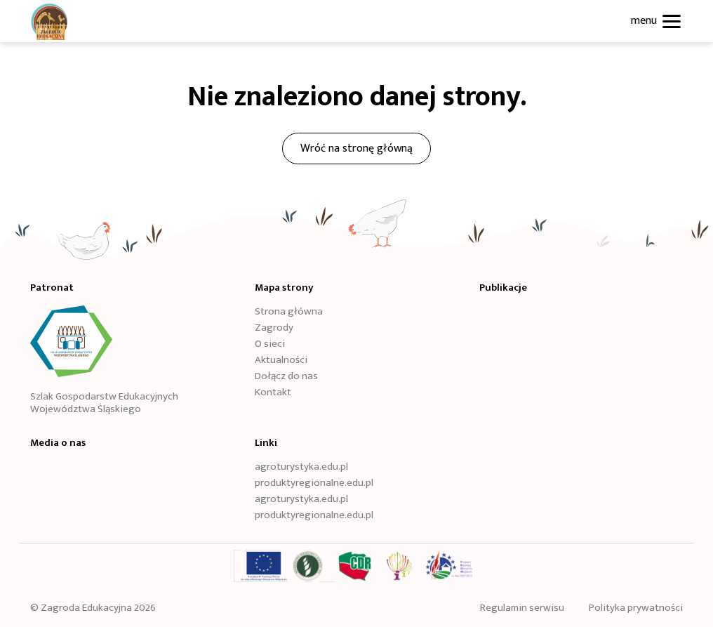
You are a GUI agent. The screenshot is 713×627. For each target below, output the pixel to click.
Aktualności (281, 360)
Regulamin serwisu (522, 607)
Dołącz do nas (286, 376)
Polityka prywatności (636, 607)
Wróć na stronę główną (356, 148)
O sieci (270, 344)
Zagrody (274, 328)
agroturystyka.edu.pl (301, 467)
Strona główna (289, 311)
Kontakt (273, 392)
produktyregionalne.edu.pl (314, 483)
